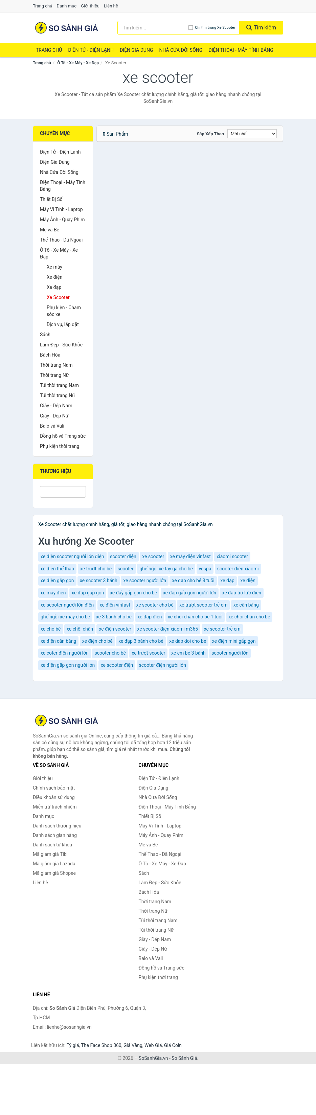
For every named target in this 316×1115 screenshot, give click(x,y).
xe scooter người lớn (144, 580)
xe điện (247, 580)
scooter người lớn (229, 653)
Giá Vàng (132, 1045)
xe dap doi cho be (187, 641)
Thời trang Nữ (54, 375)
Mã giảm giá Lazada (54, 863)
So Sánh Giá (184, 1058)
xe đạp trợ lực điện (241, 592)
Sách (45, 334)
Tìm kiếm (261, 27)
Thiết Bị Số (51, 199)
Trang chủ (42, 5)
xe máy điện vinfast (190, 556)
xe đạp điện (149, 616)
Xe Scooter (58, 297)
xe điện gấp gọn (57, 580)
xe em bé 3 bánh (188, 653)
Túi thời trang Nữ (57, 395)
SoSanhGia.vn (153, 1058)
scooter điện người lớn (162, 665)
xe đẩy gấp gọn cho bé (133, 592)
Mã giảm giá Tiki (50, 854)
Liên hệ (111, 5)
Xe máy (54, 267)
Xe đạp (54, 287)
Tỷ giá (73, 1045)
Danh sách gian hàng (55, 835)
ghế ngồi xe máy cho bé (65, 616)
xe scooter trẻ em (222, 629)
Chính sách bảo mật (54, 788)
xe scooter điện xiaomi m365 (167, 629)
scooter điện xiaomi (238, 568)
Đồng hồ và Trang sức (63, 436)
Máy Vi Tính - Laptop (61, 209)
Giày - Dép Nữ (54, 415)
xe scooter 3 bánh (98, 580)
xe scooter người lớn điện (67, 605)
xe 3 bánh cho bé (114, 616)
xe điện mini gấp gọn (234, 641)
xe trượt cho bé (96, 568)
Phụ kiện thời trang (59, 446)
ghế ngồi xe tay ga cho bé (166, 568)
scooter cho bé (110, 653)
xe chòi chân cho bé (249, 616)
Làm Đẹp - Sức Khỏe (61, 344)
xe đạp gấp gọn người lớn (189, 592)
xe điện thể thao (57, 568)
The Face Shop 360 (101, 1045)
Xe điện (54, 277)
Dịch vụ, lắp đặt (63, 324)
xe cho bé (51, 629)
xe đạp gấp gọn (88, 592)
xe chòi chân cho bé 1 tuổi (195, 616)
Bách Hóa (50, 355)
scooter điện (123, 556)
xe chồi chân (80, 629)
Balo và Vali (52, 426)
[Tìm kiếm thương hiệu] (152, 28)
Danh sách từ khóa (52, 844)
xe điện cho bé (97, 641)
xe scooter (153, 556)
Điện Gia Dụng (136, 50)
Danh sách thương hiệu (57, 825)
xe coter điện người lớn (65, 653)
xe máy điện (53, 592)
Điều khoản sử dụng (54, 797)
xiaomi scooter (232, 556)
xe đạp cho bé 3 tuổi (193, 580)
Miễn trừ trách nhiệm (54, 807)
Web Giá (153, 1045)
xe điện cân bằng (58, 641)
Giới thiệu (90, 5)
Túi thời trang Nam (59, 385)
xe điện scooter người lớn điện (72, 556)
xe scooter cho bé (154, 605)
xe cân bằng (246, 605)
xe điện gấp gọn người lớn (68, 665)
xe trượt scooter (148, 653)
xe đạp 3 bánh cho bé (140, 641)
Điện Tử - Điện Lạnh (91, 50)
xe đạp (227, 580)
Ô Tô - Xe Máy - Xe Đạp (78, 63)
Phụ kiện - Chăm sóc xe (64, 311)
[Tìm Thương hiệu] (63, 492)
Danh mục (67, 5)
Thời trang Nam (56, 365)
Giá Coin (173, 1045)
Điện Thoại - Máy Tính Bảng (240, 50)
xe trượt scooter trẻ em (203, 605)
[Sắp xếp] (252, 133)
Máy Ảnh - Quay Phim (62, 219)
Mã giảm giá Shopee (54, 873)
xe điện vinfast (115, 605)
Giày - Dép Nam (56, 405)
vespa (205, 568)
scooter (126, 568)
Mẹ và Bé (49, 229)
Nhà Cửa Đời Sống (180, 50)
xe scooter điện (117, 665)
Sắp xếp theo (210, 133)
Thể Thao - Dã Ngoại (61, 240)
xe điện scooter (115, 629)
